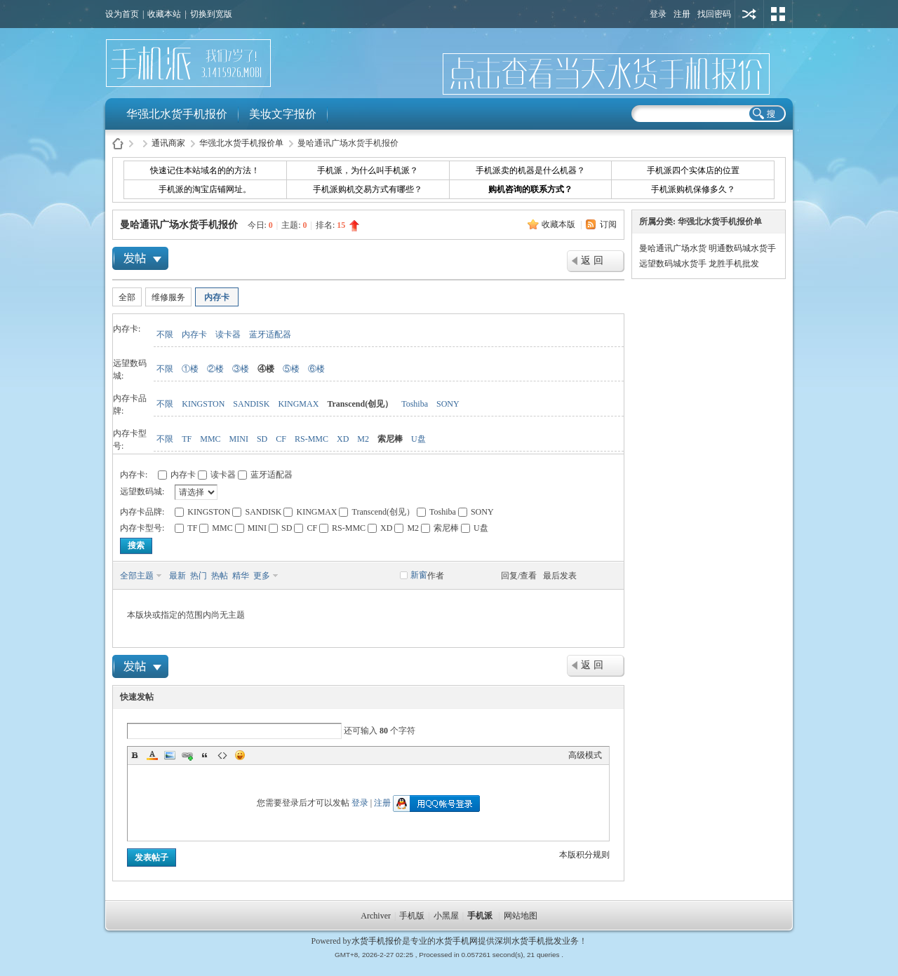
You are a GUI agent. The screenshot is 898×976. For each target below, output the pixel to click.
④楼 (265, 369)
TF (187, 439)
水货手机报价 (376, 941)
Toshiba (414, 404)
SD (262, 439)
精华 (240, 576)
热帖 (219, 576)
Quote (205, 755)
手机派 (479, 916)
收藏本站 (164, 14)
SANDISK (251, 404)
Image (170, 755)
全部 (127, 297)
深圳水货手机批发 (528, 941)
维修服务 (168, 297)
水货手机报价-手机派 (117, 143)
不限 (164, 334)
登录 (658, 14)
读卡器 (228, 334)
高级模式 (585, 755)
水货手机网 (457, 941)
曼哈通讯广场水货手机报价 (179, 224)
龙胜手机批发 (734, 264)
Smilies (240, 755)
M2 (363, 439)
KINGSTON (203, 404)
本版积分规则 (584, 855)
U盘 (418, 439)
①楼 (190, 369)
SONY (448, 404)
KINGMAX (298, 404)
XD (343, 439)
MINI (238, 439)
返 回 (592, 260)
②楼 (215, 369)
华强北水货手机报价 (176, 114)
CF (281, 439)
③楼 (240, 369)
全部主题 (137, 576)
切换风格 (778, 14)
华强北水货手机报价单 (241, 143)
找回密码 (714, 14)
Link (187, 755)
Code (222, 755)
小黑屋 (446, 916)
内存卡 (216, 297)
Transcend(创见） (360, 404)
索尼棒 (390, 439)
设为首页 (122, 14)
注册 (682, 14)
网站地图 (520, 916)
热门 (198, 576)
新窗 (418, 575)
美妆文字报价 (282, 114)
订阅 (608, 224)
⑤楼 (291, 369)
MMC (210, 439)
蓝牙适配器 (270, 334)
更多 (261, 576)
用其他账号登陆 (749, 14)
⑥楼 (316, 369)
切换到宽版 (211, 14)
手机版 (411, 916)
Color (152, 755)
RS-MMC (311, 439)
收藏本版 (559, 224)
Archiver (376, 916)
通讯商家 (168, 143)
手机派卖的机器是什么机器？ (530, 170)
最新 (177, 576)
